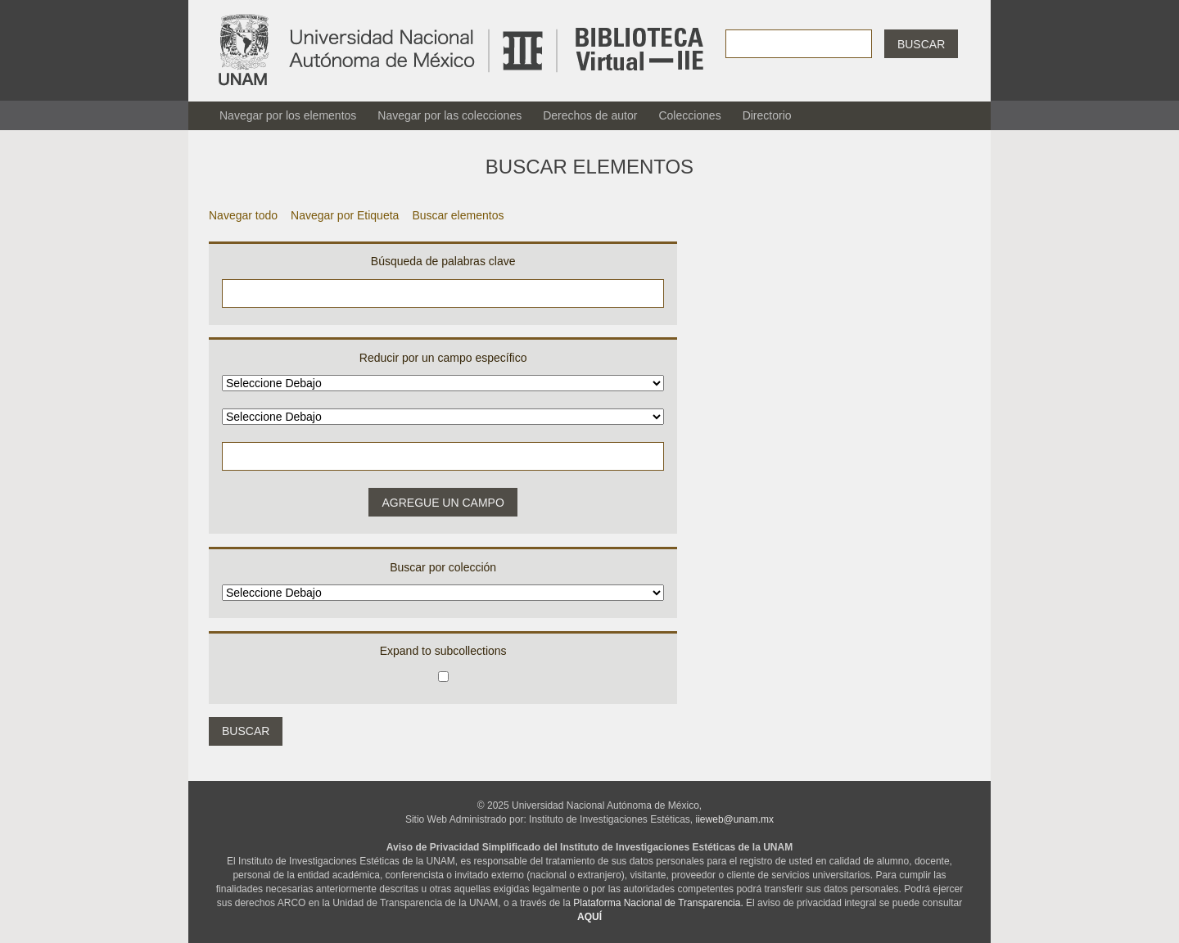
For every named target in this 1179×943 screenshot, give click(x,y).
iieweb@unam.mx (735, 819)
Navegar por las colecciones (449, 115)
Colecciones (689, 115)
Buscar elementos (458, 215)
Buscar (921, 44)
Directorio (767, 115)
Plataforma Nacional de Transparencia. (658, 903)
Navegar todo (243, 215)
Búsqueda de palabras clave (443, 261)
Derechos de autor (590, 115)
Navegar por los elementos (287, 115)
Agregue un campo (443, 502)
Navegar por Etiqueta (345, 215)
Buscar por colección (443, 567)
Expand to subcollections (443, 650)
